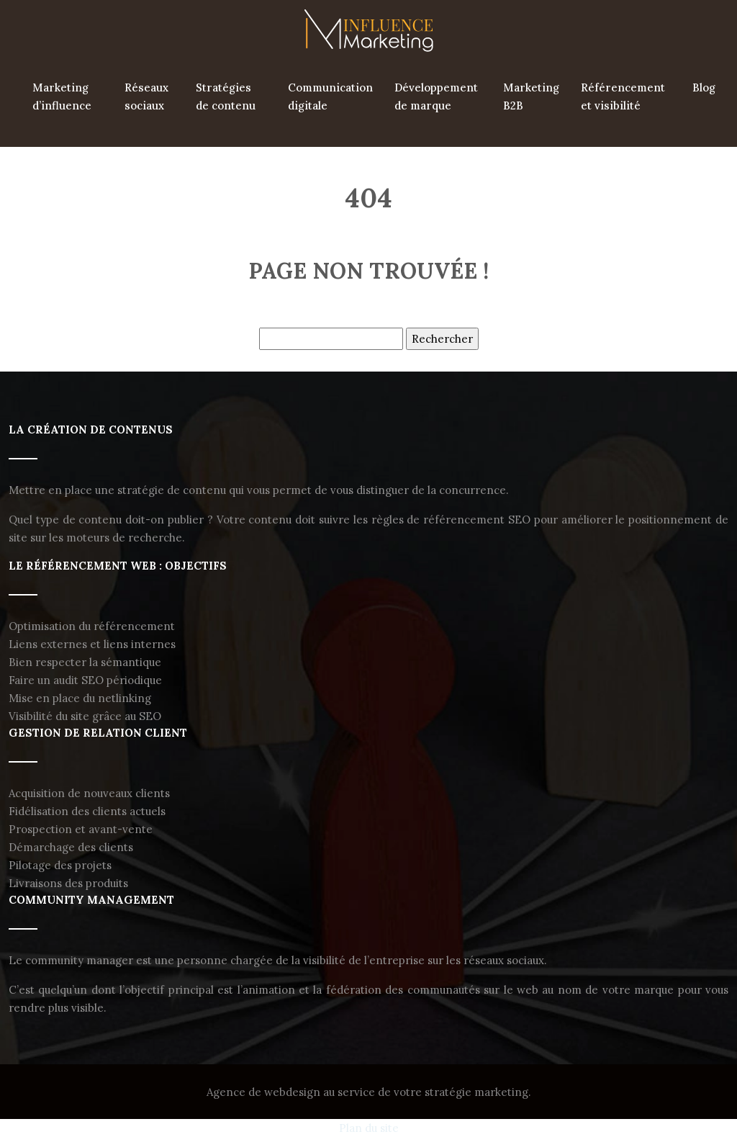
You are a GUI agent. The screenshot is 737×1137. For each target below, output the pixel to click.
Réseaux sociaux (146, 96)
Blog (703, 87)
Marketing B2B (531, 96)
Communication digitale (330, 96)
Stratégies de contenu (226, 96)
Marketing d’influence (61, 96)
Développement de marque (436, 96)
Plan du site (369, 1128)
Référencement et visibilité (623, 96)
